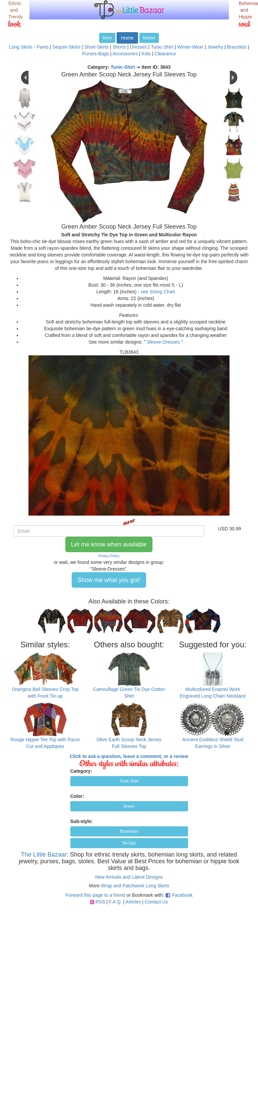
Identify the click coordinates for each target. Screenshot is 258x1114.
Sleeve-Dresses (163, 342)
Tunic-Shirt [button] (129, 781)
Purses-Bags (95, 53)
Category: (81, 771)
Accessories (125, 53)
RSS (100, 901)
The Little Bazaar (44, 854)
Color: (77, 796)
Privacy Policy (109, 556)
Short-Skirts (96, 47)
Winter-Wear (190, 47)
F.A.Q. (115, 901)
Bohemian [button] (129, 831)
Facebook (182, 895)
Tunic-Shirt (162, 47)
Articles (133, 901)
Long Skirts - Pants (29, 47)
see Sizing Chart (158, 291)
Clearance (165, 53)
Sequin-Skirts (66, 47)
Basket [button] (149, 38)
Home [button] (127, 38)
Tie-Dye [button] (129, 843)
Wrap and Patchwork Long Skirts (135, 885)
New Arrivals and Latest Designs (129, 877)
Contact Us (156, 901)
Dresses (138, 47)
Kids (146, 53)
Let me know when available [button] (109, 544)
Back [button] (107, 38)
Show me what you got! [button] (108, 580)
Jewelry (215, 47)
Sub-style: (81, 821)
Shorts (119, 47)
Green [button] (128, 806)
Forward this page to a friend (95, 895)
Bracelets (236, 47)
